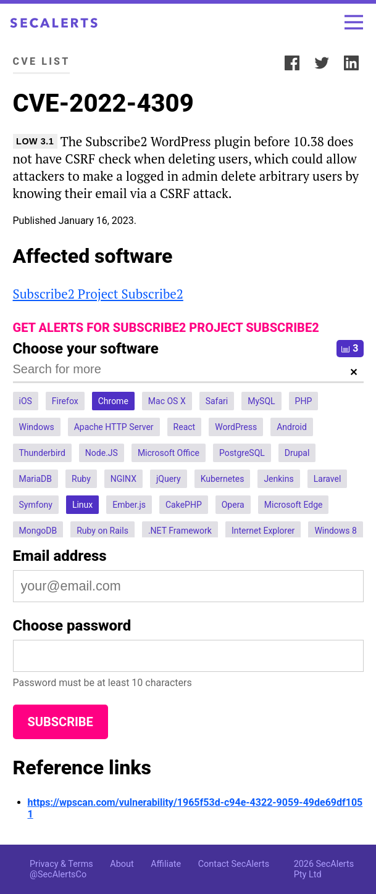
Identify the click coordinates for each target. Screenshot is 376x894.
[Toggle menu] (353, 22)
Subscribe (60, 721)
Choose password (72, 625)
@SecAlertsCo (58, 874)
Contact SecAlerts (233, 864)
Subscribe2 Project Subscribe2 (98, 293)
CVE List (41, 61)
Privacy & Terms (61, 864)
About (121, 864)
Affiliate (166, 864)
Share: (261, 61)
